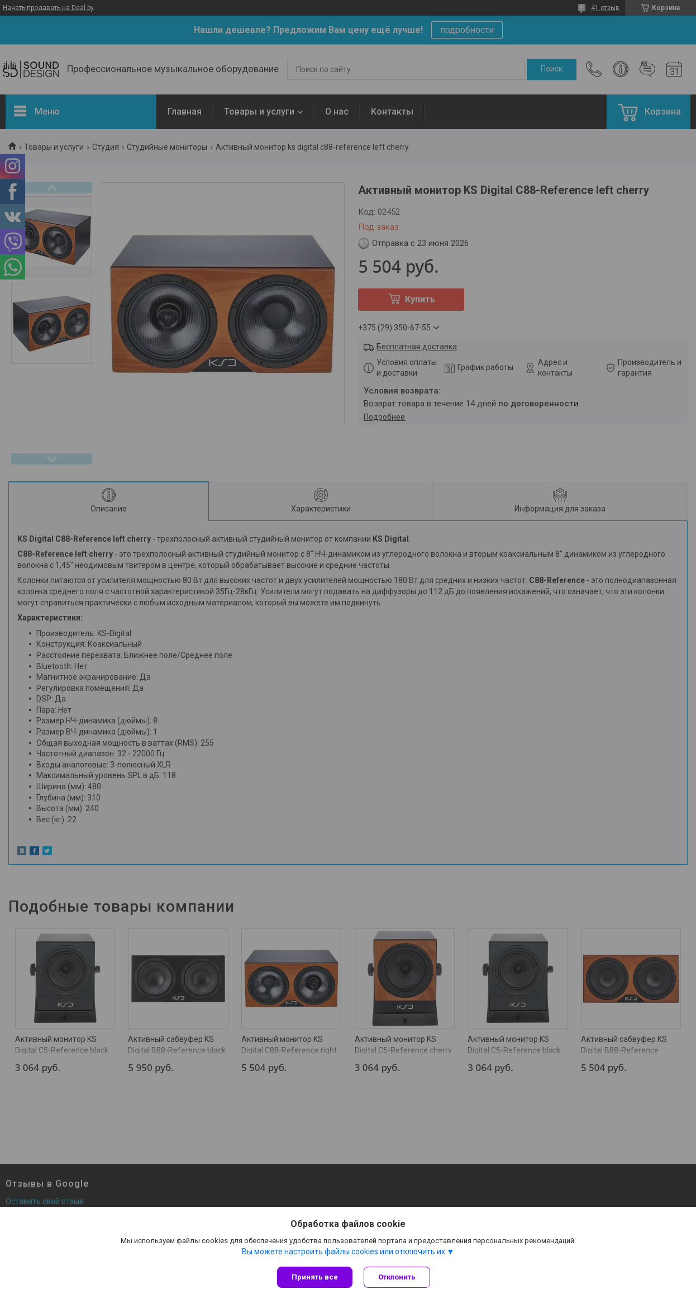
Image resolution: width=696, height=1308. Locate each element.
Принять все (315, 1277)
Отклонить (397, 1277)
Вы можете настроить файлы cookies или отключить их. (344, 1251)
